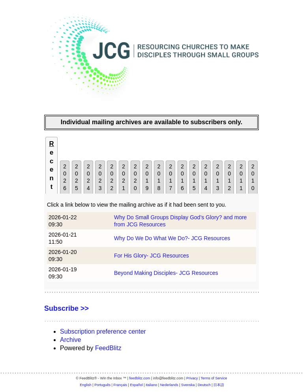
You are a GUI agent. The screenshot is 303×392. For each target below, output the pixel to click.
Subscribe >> (66, 308)
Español (136, 385)
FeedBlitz (108, 348)
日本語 (218, 385)
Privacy (192, 378)
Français (120, 385)
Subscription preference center (103, 331)
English (86, 385)
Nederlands (169, 385)
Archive (70, 339)
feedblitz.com (139, 378)
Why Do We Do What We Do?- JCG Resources (172, 238)
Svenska (188, 385)
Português (102, 385)
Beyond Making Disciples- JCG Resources (166, 273)
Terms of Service (214, 378)
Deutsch (204, 385)
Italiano (151, 385)
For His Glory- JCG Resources (151, 255)
